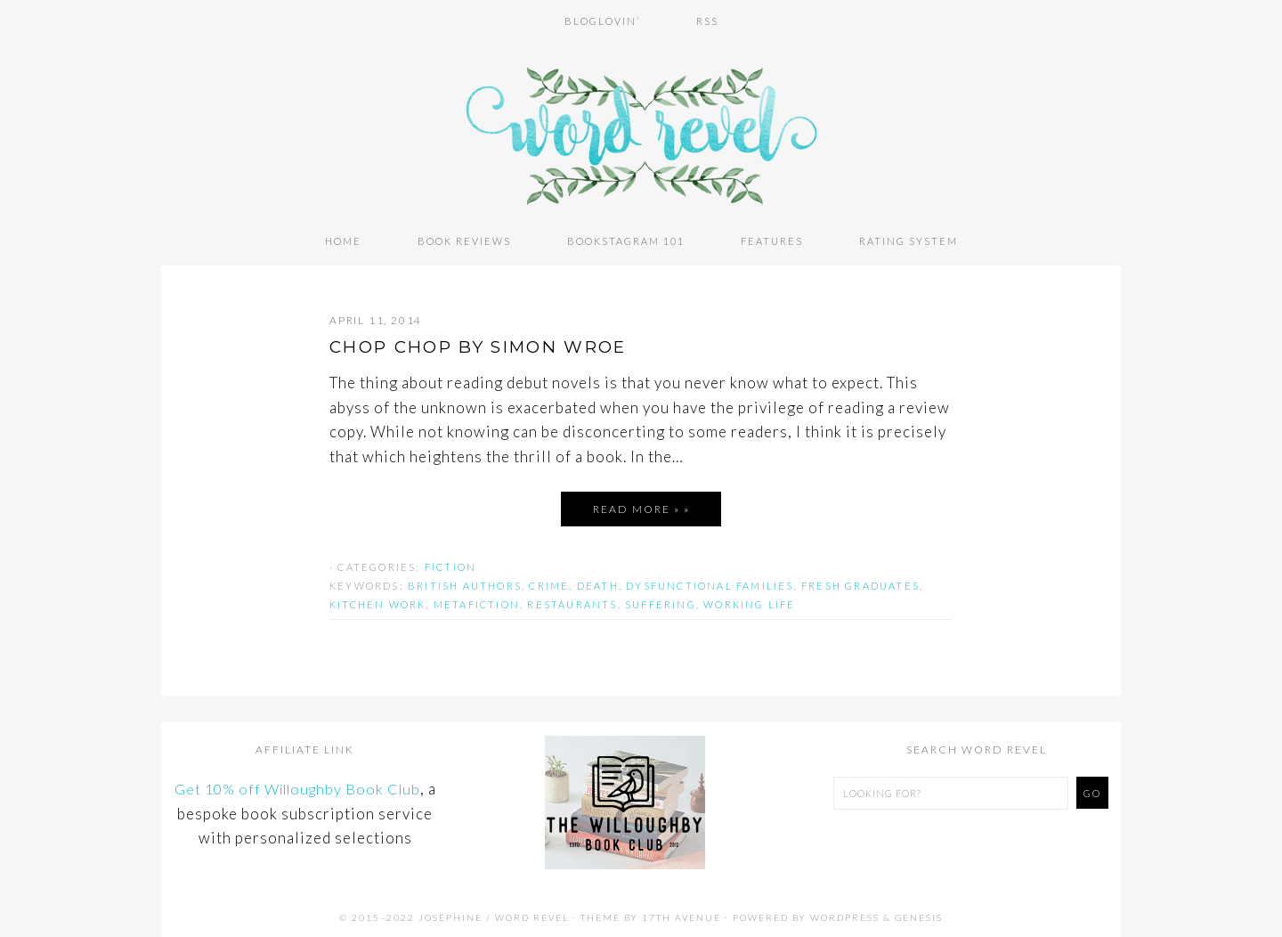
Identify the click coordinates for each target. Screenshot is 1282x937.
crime (549, 582)
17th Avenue (681, 913)
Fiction (450, 563)
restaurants (572, 601)
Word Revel (641, 127)
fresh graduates (860, 582)
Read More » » (641, 505)
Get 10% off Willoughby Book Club (296, 785)
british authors (465, 582)
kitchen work (377, 601)
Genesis (919, 913)
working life (749, 601)
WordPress (845, 913)
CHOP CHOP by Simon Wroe (491, 343)
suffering (660, 601)
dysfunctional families (709, 582)
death (598, 582)
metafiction (477, 601)
